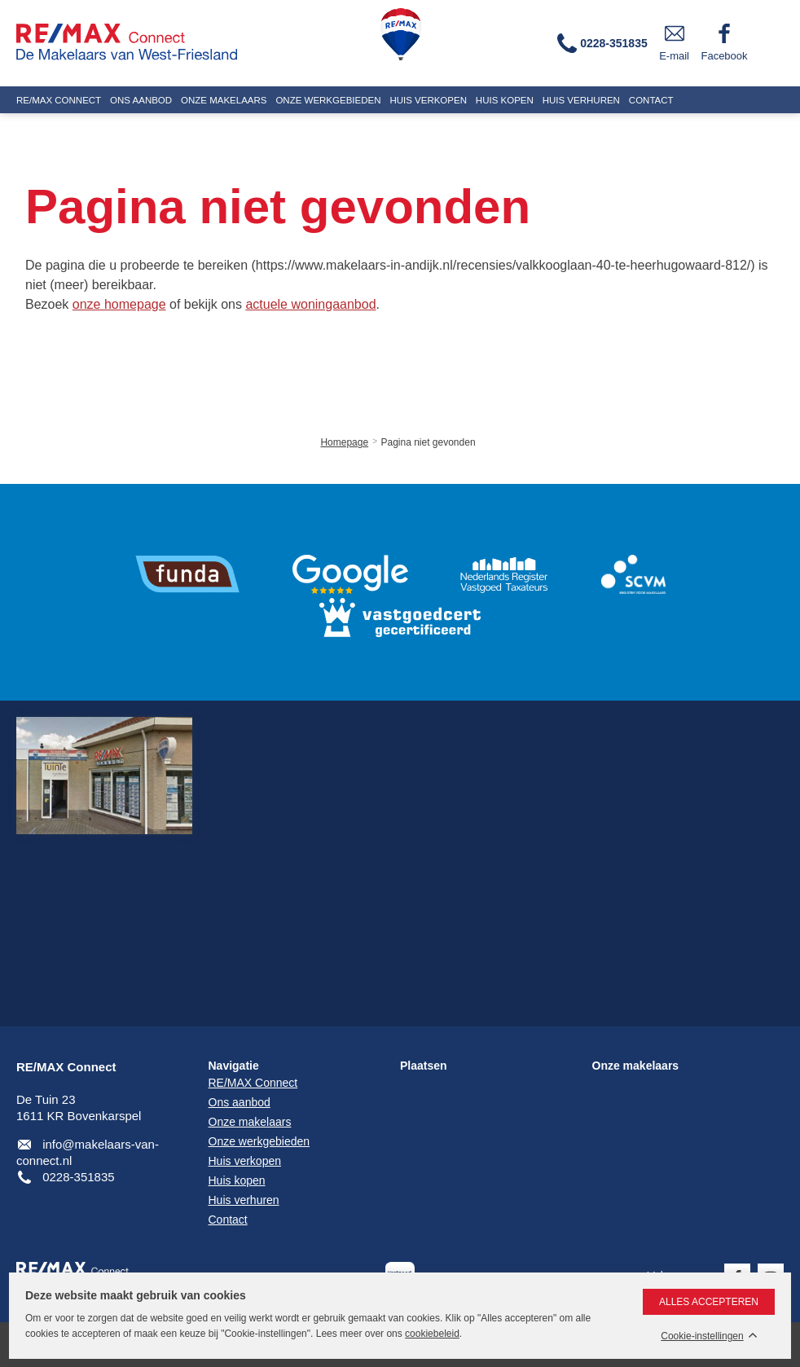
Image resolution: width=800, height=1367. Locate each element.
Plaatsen (423, 1065)
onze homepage (119, 304)
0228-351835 (78, 1177)
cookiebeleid (432, 1333)
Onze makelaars (635, 1065)
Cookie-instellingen (702, 1336)
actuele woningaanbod (310, 304)
